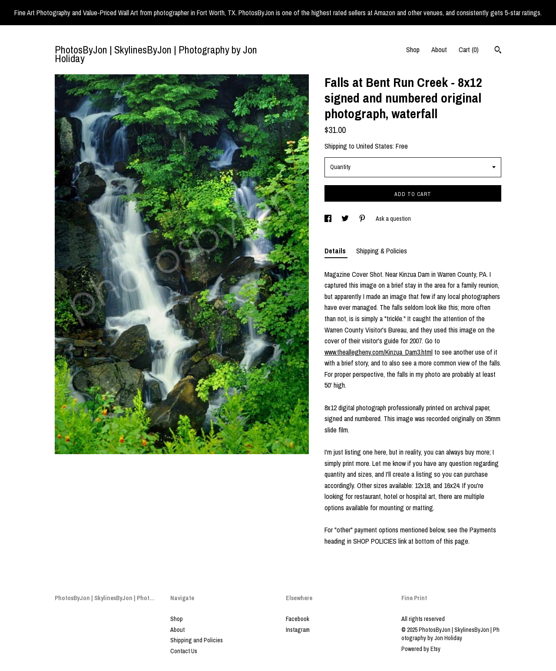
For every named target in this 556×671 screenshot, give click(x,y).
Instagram (298, 630)
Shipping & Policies (381, 251)
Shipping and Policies (196, 640)
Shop (413, 49)
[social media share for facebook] (328, 219)
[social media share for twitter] (345, 219)
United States (374, 146)
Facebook (297, 619)
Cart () (469, 49)
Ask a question (393, 219)
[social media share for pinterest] (363, 219)
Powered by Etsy (420, 649)
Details (336, 251)
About (439, 49)
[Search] (498, 51)
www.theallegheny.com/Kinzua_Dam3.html (378, 352)
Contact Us (183, 651)
